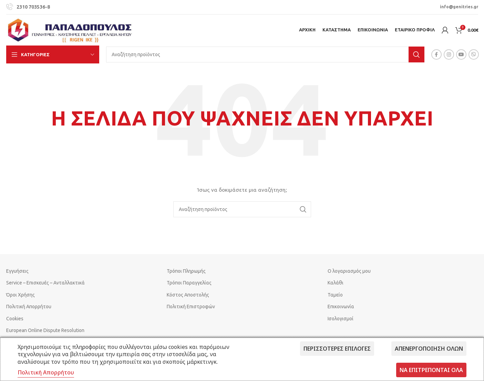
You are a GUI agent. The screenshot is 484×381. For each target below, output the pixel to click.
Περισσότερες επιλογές (337, 348)
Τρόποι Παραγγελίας (189, 282)
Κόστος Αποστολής (188, 295)
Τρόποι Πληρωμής (186, 271)
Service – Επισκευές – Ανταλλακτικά (45, 282)
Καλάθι (335, 282)
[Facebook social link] (436, 54)
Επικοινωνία (341, 306)
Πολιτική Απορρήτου (28, 306)
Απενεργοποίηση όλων (429, 348)
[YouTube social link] (461, 54)
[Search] (265, 54)
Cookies (14, 318)
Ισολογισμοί (340, 318)
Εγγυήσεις (17, 271)
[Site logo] (70, 29)
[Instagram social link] (449, 54)
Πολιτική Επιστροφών (191, 306)
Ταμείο (335, 295)
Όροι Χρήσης (20, 295)
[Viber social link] (473, 54)
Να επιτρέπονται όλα (431, 370)
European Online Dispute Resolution (45, 330)
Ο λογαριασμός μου (349, 271)
